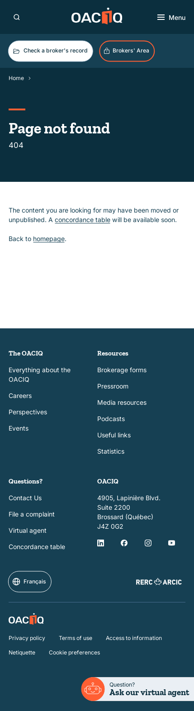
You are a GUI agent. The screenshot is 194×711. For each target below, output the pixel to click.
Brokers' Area (126, 50)
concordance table (82, 219)
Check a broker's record (50, 51)
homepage (49, 238)
